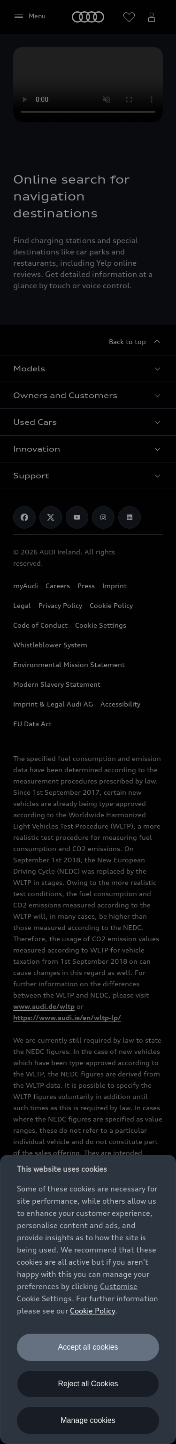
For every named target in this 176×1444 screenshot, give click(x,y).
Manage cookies (88, 1420)
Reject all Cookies (88, 1384)
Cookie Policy (92, 1310)
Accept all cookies (88, 1347)
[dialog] (88, 1299)
